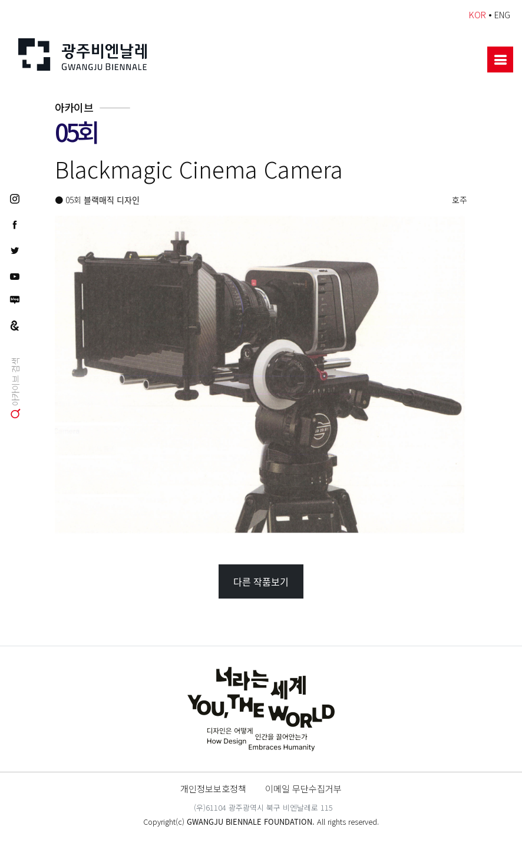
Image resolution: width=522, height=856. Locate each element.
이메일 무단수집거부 (303, 788)
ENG (502, 14)
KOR (477, 14)
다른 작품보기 (261, 581)
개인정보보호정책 (213, 788)
